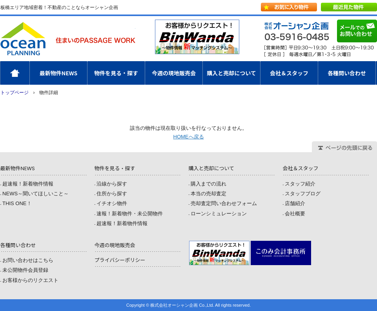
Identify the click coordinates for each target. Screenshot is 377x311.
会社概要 (295, 213)
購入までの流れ (208, 184)
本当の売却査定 (208, 193)
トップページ (14, 92)
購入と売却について (231, 73)
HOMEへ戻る (188, 137)
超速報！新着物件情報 (27, 184)
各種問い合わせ (347, 73)
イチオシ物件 (112, 203)
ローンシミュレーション (219, 213)
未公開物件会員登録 (25, 270)
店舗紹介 (295, 203)
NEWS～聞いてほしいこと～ (35, 193)
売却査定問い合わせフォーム (224, 203)
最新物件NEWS (59, 73)
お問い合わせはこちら (27, 260)
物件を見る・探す (116, 73)
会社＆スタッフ (289, 73)
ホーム (29, 73)
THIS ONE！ (16, 203)
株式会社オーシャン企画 (67, 38)
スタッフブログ (303, 193)
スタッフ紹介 (300, 184)
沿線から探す (112, 184)
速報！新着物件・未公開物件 (130, 213)
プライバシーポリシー (119, 260)
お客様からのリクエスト (30, 280)
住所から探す (112, 193)
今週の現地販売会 (174, 73)
